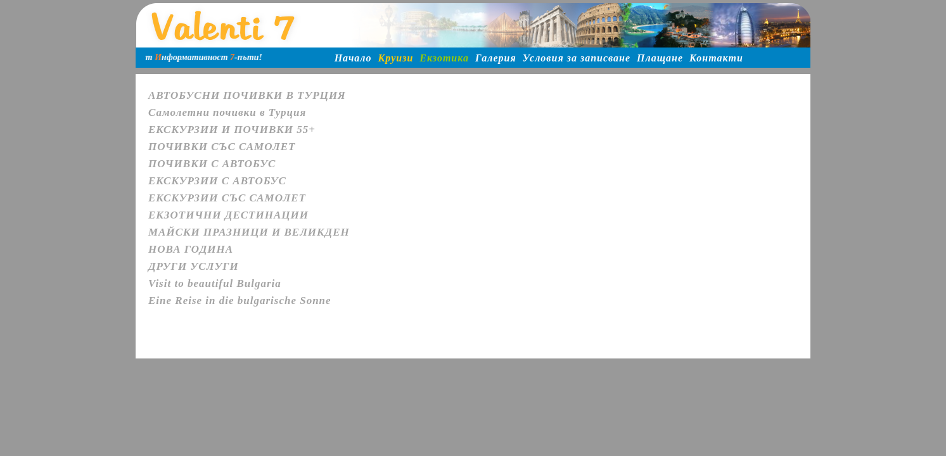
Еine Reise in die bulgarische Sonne (239, 300)
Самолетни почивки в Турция (227, 112)
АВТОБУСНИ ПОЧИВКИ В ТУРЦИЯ (247, 95)
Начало (353, 58)
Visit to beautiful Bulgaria (214, 283)
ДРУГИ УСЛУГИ (193, 266)
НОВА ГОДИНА (190, 249)
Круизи (396, 58)
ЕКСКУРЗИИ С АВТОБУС (217, 181)
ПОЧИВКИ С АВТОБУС (212, 164)
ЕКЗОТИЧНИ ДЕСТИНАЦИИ (228, 215)
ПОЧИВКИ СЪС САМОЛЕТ (221, 147)
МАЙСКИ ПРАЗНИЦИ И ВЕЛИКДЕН (249, 232)
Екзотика (444, 58)
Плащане (660, 58)
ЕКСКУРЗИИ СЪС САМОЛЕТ (227, 198)
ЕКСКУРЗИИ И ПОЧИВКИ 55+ (232, 130)
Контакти (716, 58)
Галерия (495, 58)
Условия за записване (576, 58)
